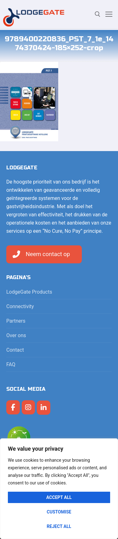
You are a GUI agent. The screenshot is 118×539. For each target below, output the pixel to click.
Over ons (16, 335)
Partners (15, 321)
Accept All (59, 497)
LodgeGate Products (29, 292)
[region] (59, 488)
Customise (59, 511)
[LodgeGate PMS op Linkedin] (43, 408)
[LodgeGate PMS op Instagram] (28, 407)
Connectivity (20, 306)
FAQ (10, 364)
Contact (15, 350)
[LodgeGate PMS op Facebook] (13, 407)
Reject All (59, 526)
